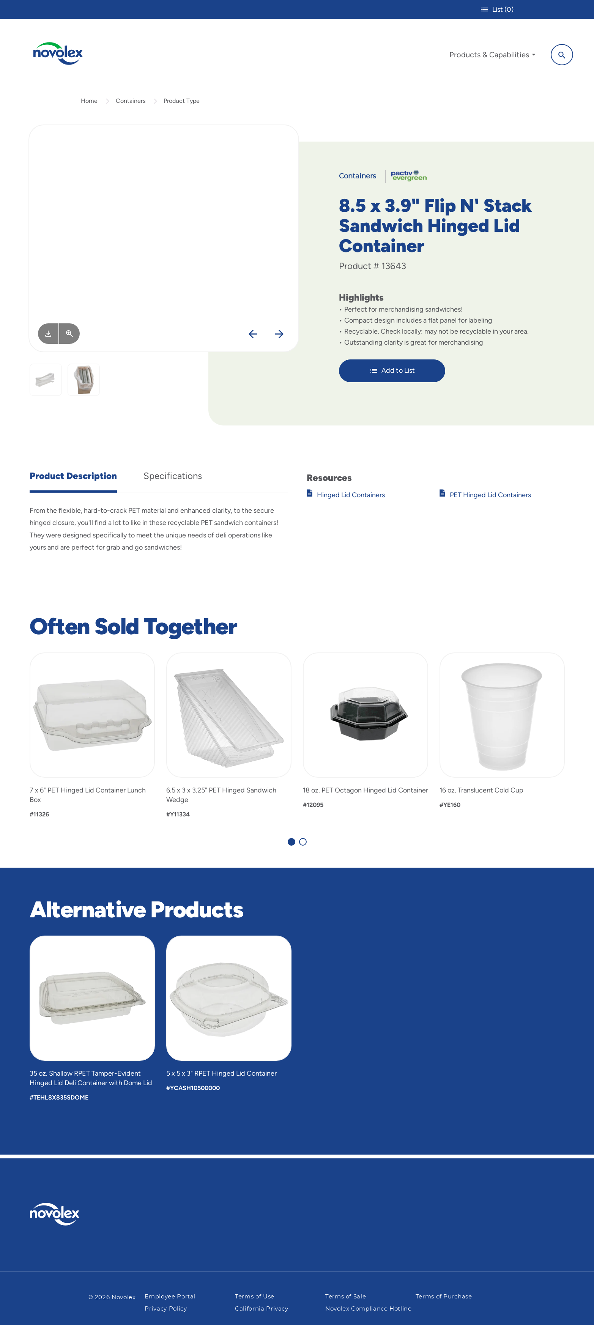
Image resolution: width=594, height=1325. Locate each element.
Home (89, 103)
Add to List (392, 373)
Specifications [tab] (172, 479)
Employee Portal (170, 1297)
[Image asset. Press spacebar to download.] (48, 337)
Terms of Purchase (444, 1297)
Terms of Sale (345, 1297)
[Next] (279, 337)
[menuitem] (490, 56)
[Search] (560, 54)
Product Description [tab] (73, 479)
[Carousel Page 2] (303, 845)
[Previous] (252, 337)
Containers (130, 103)
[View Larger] (69, 337)
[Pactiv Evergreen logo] (70, 1214)
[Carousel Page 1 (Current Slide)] (291, 845)
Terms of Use (254, 1297)
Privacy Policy (166, 1309)
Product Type (182, 103)
